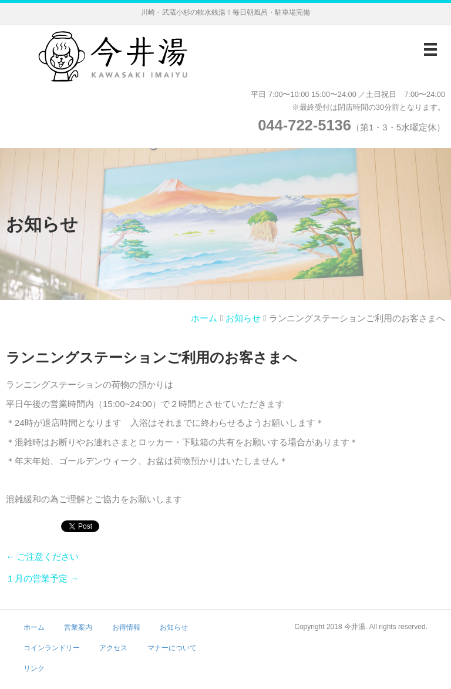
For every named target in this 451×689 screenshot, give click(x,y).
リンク (34, 668)
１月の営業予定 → (42, 578)
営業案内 (78, 627)
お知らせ (243, 318)
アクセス (113, 648)
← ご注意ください (42, 557)
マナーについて (172, 648)
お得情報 (126, 627)
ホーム (204, 318)
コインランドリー (51, 648)
